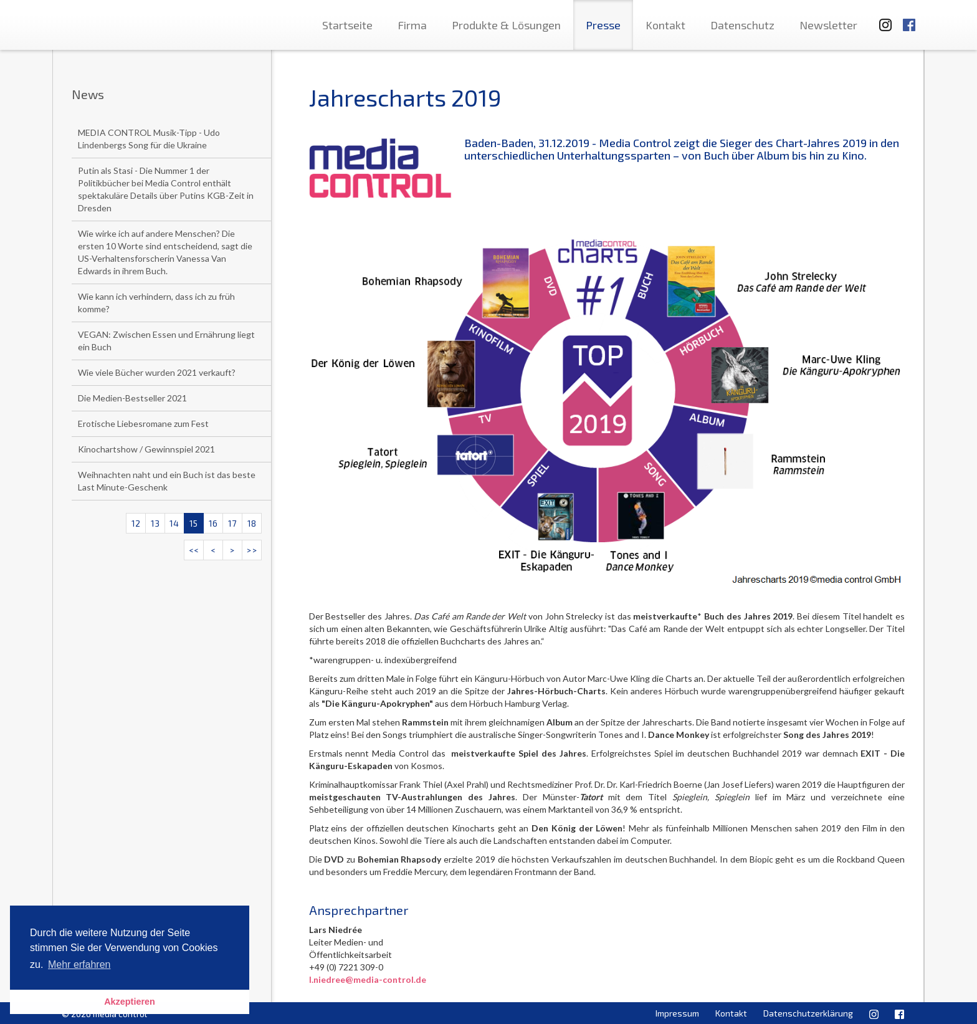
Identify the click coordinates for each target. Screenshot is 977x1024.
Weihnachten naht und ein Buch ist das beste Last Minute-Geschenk (166, 480)
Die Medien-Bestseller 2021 (132, 398)
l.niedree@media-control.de (367, 979)
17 (232, 523)
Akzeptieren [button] (129, 1002)
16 (213, 523)
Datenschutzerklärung (808, 1013)
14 (174, 523)
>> (251, 550)
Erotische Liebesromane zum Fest (143, 423)
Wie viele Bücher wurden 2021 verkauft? (157, 372)
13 (155, 523)
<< (194, 550)
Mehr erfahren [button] (79, 964)
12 (135, 523)
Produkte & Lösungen (506, 25)
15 (193, 523)
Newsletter (828, 25)
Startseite (347, 25)
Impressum (677, 1013)
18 (251, 523)
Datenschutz (742, 25)
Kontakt (665, 25)
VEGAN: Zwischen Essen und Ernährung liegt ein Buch (166, 340)
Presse (603, 25)
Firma (412, 25)
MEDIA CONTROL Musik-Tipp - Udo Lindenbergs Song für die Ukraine (149, 138)
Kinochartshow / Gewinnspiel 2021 (146, 449)
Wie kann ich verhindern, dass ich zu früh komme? (156, 302)
